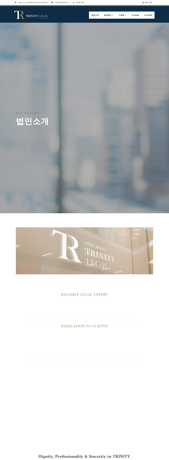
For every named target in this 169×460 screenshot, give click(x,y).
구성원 (125, 15)
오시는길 (136, 15)
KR (146, 2)
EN (150, 2)
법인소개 (100, 15)
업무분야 (112, 15)
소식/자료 (148, 15)
